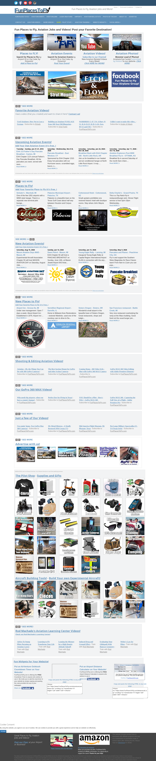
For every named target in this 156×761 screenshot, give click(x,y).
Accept (3, 731)
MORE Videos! (48, 22)
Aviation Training (83, 22)
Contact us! (20, 22)
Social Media (115, 22)
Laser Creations (66, 17)
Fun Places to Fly (22, 17)
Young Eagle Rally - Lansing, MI (92, 252)
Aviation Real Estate (92, 17)
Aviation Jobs (52, 17)
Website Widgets (100, 22)
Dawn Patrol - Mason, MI (58, 252)
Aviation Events (37, 17)
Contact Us (138, 7)
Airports (78, 17)
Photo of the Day (110, 17)
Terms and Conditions (126, 7)
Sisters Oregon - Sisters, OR (91, 308)
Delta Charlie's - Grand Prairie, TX (124, 193)
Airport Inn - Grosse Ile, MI (28, 308)
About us (123, 17)
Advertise (133, 17)
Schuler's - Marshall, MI (26, 193)
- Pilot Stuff (65, 22)
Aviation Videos (34, 22)
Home (116, 7)
